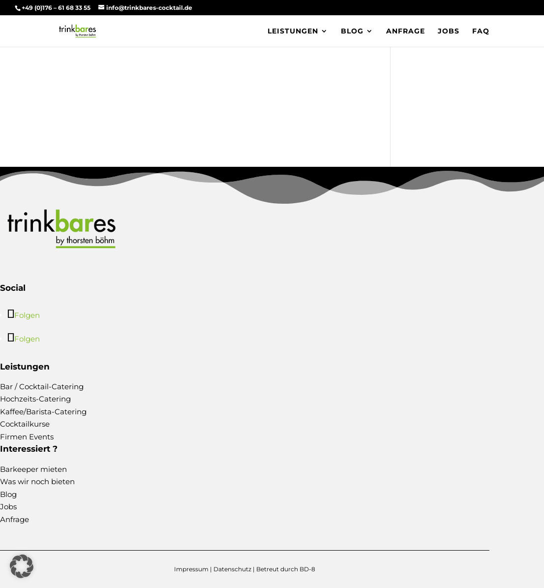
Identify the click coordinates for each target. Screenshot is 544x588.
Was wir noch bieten (37, 481)
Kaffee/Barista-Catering (43, 411)
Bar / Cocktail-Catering (42, 386)
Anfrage (405, 31)
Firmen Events (27, 436)
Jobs (448, 31)
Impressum (191, 569)
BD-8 (307, 569)
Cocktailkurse (25, 424)
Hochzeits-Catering (35, 398)
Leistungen (293, 31)
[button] (21, 566)
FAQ (480, 31)
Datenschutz (232, 569)
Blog (352, 31)
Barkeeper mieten (33, 469)
